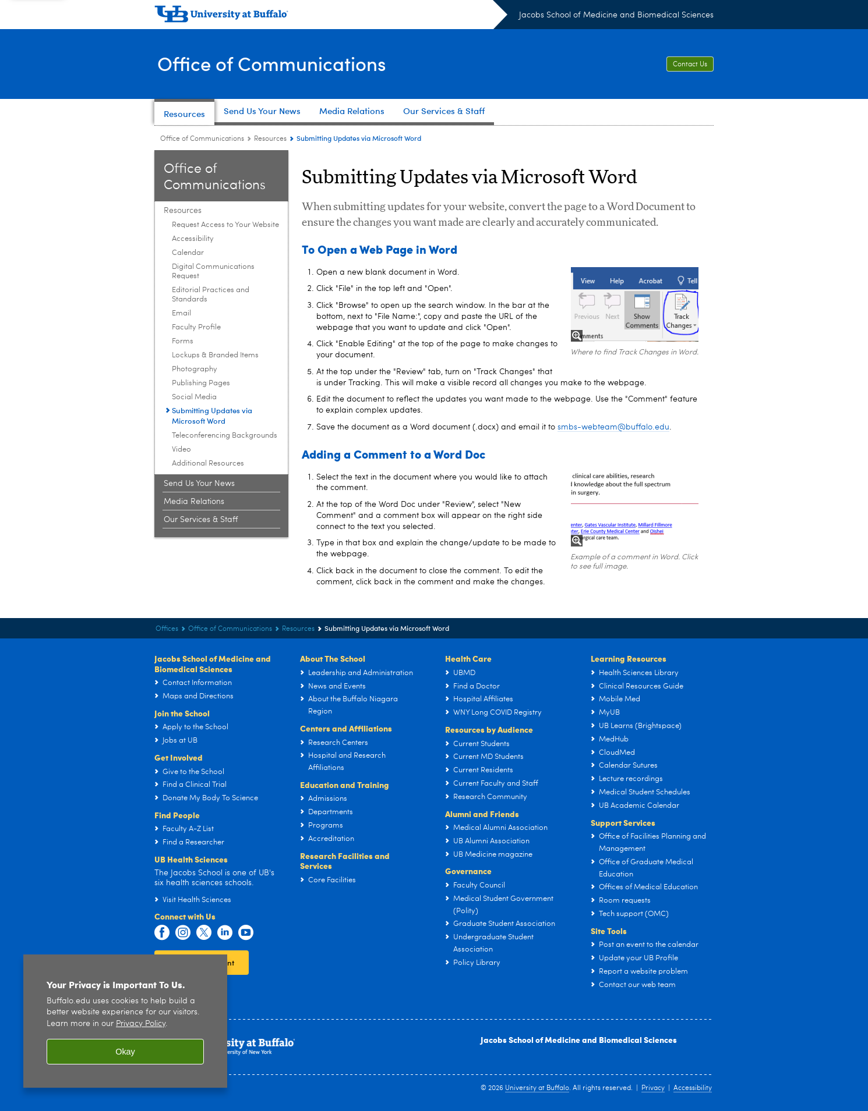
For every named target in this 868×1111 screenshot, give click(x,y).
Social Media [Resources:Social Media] (194, 397)
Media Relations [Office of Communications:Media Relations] (194, 502)
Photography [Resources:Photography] (194, 369)
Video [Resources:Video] (181, 449)
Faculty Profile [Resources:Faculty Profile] (196, 327)
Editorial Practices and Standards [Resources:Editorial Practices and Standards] (210, 294)
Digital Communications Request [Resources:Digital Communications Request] (213, 271)
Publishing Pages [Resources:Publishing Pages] (201, 383)
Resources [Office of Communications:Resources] (270, 139)
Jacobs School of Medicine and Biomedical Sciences (616, 15)
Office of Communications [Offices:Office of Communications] (202, 139)
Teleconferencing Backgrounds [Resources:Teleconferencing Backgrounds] (224, 435)
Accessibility (692, 1088)
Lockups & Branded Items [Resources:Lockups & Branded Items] (215, 355)
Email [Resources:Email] (181, 313)
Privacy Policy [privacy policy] (140, 1024)
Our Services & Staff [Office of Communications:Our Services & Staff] (201, 520)
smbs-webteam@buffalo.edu (613, 427)
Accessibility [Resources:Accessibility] (193, 239)
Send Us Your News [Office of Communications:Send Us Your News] (199, 484)
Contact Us (690, 64)
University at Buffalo (537, 1088)
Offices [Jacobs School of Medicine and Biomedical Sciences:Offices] (167, 629)
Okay (125, 1051)
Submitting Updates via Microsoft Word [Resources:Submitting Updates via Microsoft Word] (212, 415)
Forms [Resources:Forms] (182, 341)
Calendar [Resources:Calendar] (188, 253)
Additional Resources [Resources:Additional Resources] (208, 463)
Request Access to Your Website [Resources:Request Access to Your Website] (225, 225)
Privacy (653, 1088)
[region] (125, 1021)
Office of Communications (279, 62)
